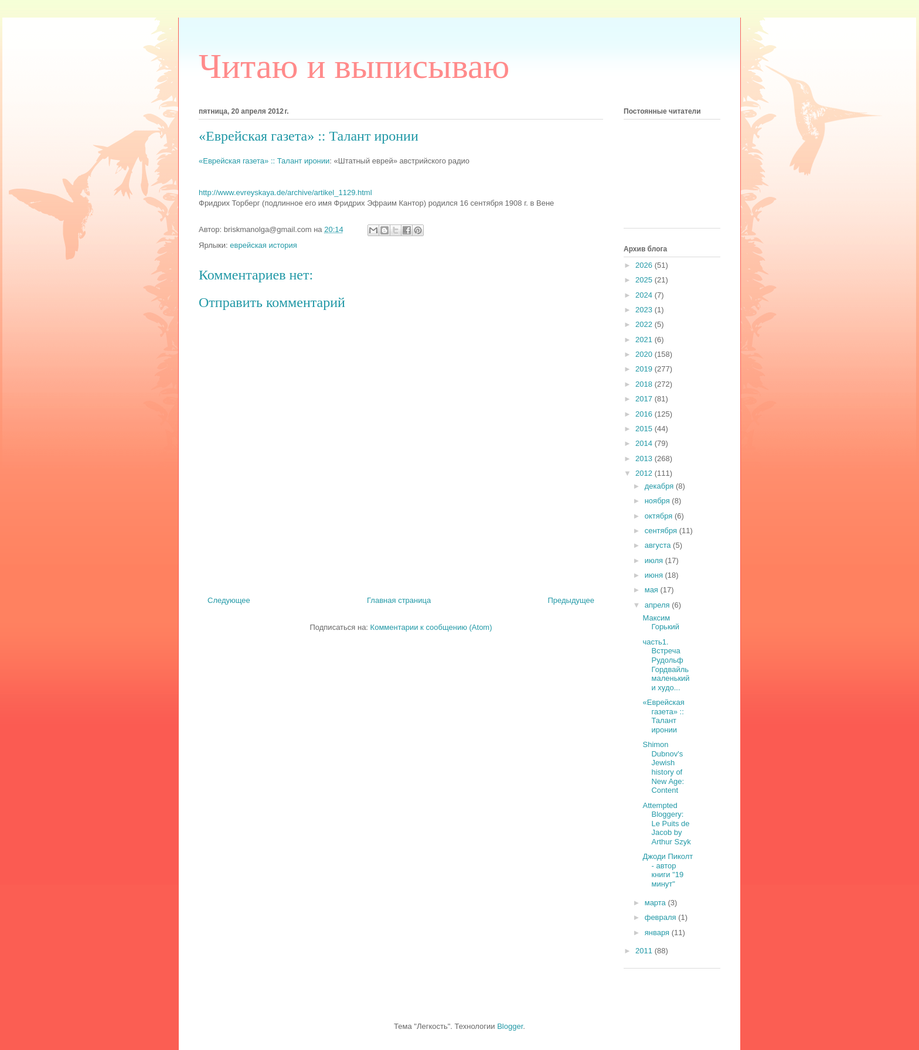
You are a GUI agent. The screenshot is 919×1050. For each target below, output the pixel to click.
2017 (645, 398)
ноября (658, 500)
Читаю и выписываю (354, 66)
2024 (645, 295)
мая (653, 589)
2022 (645, 324)
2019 (645, 368)
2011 (645, 950)
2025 (645, 279)
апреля (658, 605)
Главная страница (399, 600)
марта (656, 902)
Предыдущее (570, 600)
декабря (660, 486)
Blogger (510, 1026)
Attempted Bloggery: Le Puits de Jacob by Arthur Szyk (666, 823)
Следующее (228, 600)
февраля (662, 917)
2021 (645, 339)
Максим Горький (660, 622)
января (658, 932)
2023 (645, 309)
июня (655, 575)
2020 (645, 354)
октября (660, 516)
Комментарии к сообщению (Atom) (431, 627)
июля (655, 560)
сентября (662, 530)
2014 (645, 443)
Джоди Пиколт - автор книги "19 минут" (667, 870)
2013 (645, 458)
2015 (645, 428)
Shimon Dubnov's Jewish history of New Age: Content (663, 767)
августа (659, 545)
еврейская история (263, 245)
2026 (645, 265)
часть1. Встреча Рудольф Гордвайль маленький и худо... (665, 665)
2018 (645, 384)
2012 (645, 473)
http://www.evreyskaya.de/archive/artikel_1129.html (285, 192)
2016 (645, 414)
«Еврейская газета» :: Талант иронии (264, 160)
